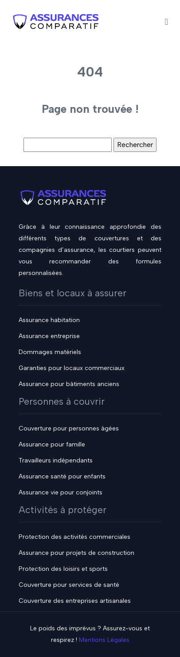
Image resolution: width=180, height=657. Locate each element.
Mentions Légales (104, 640)
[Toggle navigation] (166, 21)
